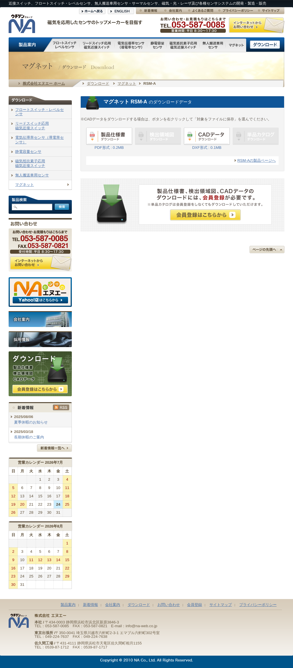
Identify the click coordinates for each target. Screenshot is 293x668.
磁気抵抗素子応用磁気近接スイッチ (30, 163)
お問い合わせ (168, 604)
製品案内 (68, 604)
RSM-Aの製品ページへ (256, 160)
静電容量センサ (28, 151)
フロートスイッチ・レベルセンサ (39, 111)
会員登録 (194, 604)
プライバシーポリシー (258, 604)
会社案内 (112, 604)
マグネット (126, 83)
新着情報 (90, 604)
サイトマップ (220, 604)
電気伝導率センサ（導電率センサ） (39, 139)
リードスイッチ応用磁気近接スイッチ (32, 125)
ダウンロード (98, 83)
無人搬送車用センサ (32, 175)
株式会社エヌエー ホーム (44, 83)
